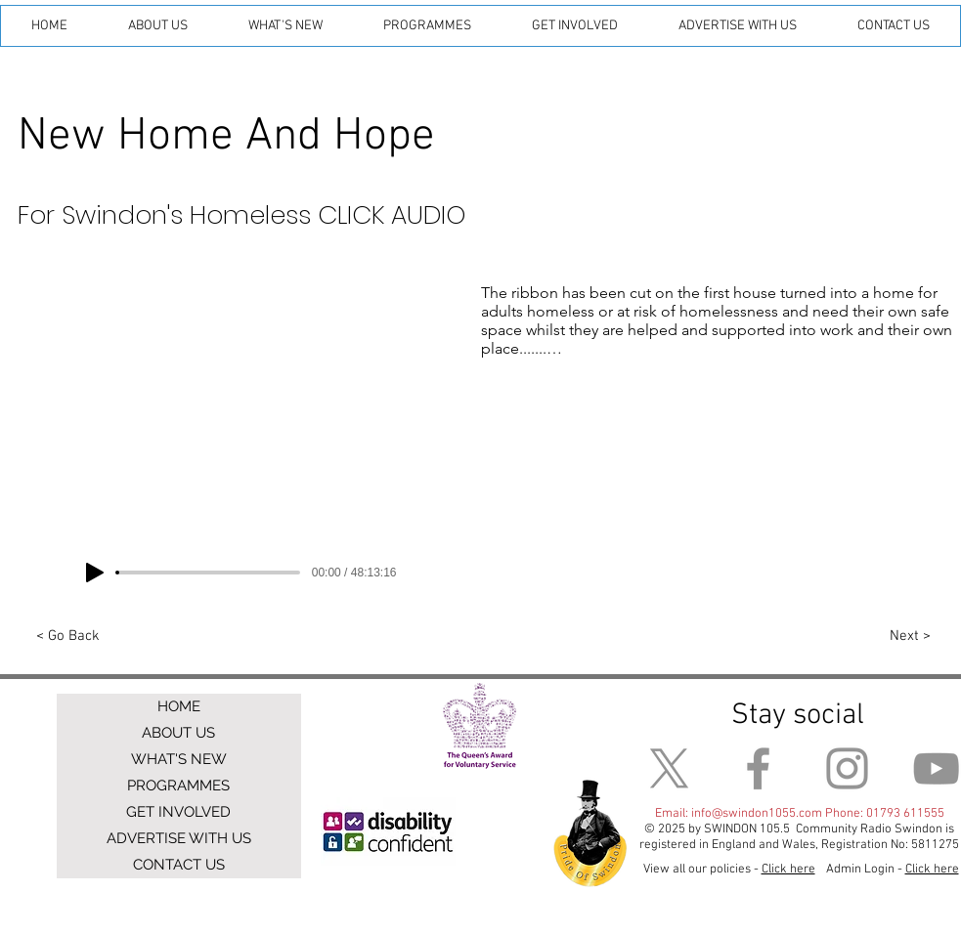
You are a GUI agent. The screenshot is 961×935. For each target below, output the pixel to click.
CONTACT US (179, 864)
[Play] (95, 572)
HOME (178, 706)
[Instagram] (847, 768)
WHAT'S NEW (179, 759)
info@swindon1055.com (756, 814)
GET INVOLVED (178, 812)
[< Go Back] (68, 637)
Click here (932, 869)
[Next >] (910, 637)
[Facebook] (758, 768)
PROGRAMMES (178, 785)
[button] (158, 26)
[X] (669, 768)
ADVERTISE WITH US (179, 838)
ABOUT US (178, 733)
